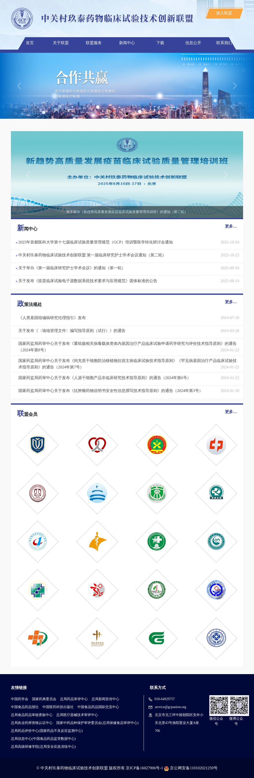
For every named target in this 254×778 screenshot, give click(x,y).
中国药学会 (19, 699)
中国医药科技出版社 (58, 707)
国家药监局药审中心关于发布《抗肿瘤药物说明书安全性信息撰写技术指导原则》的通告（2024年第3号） (110, 391)
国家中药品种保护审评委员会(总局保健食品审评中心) (97, 723)
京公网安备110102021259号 (193, 768)
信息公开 (193, 43)
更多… (231, 226)
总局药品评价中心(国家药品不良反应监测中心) (47, 731)
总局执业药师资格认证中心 (32, 723)
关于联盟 (61, 43)
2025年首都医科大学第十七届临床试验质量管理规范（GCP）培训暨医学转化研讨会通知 (95, 242)
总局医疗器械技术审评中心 (77, 715)
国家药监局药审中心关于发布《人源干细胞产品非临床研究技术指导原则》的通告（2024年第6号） (104, 378)
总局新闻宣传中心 (105, 699)
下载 (160, 43)
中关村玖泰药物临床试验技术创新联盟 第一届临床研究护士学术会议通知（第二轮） (92, 255)
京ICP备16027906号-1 (144, 768)
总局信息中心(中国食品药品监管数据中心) (43, 739)
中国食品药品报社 (25, 707)
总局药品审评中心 (74, 699)
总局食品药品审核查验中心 (32, 715)
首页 (30, 43)
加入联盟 (224, 13)
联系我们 (224, 43)
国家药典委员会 (44, 699)
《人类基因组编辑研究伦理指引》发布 (52, 318)
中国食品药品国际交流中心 (98, 707)
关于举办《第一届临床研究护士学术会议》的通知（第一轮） (72, 268)
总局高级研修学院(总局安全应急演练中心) (43, 746)
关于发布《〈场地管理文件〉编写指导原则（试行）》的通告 (72, 331)
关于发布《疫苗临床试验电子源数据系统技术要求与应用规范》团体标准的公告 (87, 281)
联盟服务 (94, 43)
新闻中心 (127, 43)
